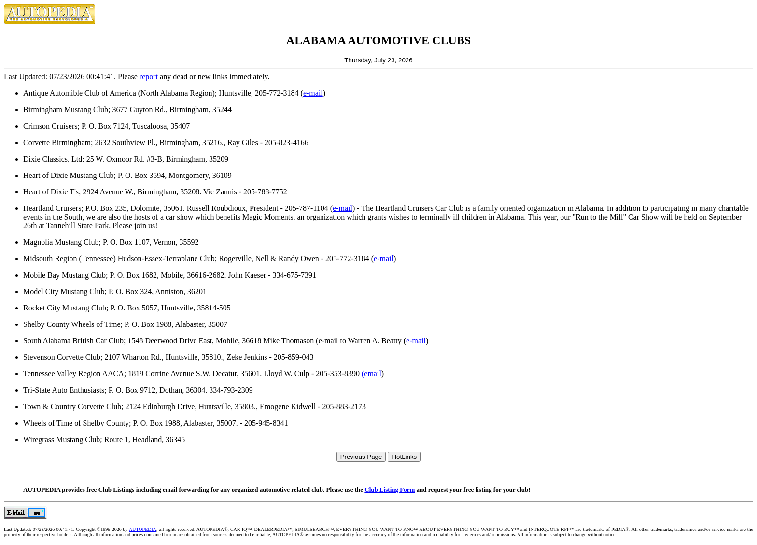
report (149, 77)
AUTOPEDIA (142, 529)
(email (371, 373)
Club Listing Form (389, 489)
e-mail (313, 93)
